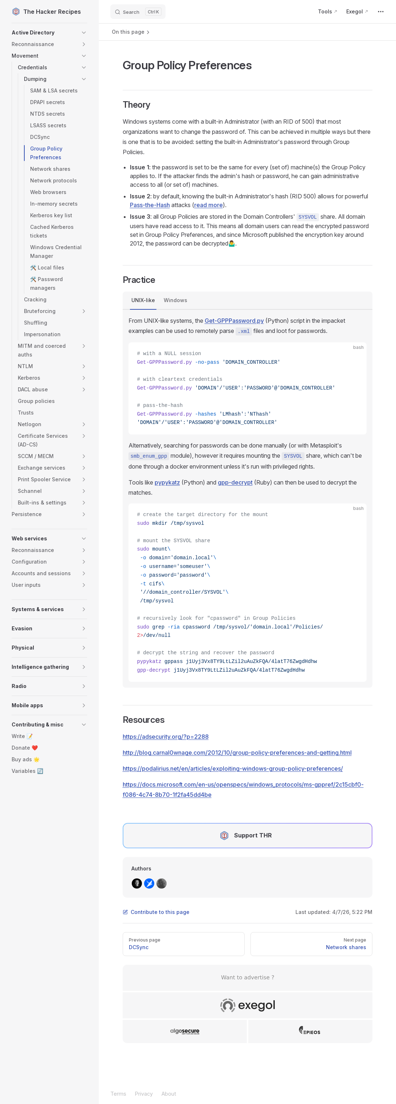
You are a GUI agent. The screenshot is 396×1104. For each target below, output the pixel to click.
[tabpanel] (247, 499)
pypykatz (167, 482)
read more (208, 205)
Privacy (144, 1094)
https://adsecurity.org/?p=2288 (166, 736)
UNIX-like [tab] (143, 300)
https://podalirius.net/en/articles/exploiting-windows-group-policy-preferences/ (233, 768)
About (169, 1094)
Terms (118, 1094)
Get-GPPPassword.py (234, 320)
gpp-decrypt (235, 482)
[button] (49, 32)
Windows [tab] (175, 300)
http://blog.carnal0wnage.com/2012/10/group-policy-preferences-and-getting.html (237, 752)
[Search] (138, 11)
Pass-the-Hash (150, 205)
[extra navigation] (381, 11)
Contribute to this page (156, 912)
